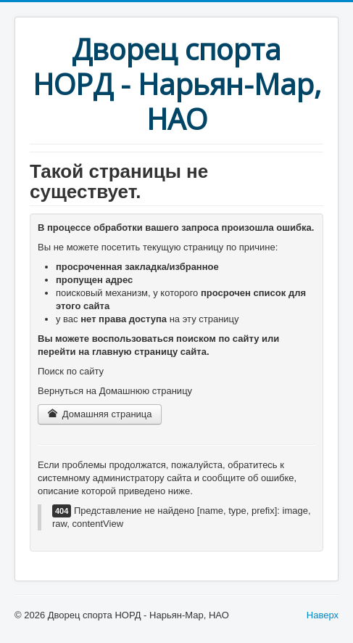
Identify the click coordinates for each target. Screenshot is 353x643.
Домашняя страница (99, 414)
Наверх (323, 615)
